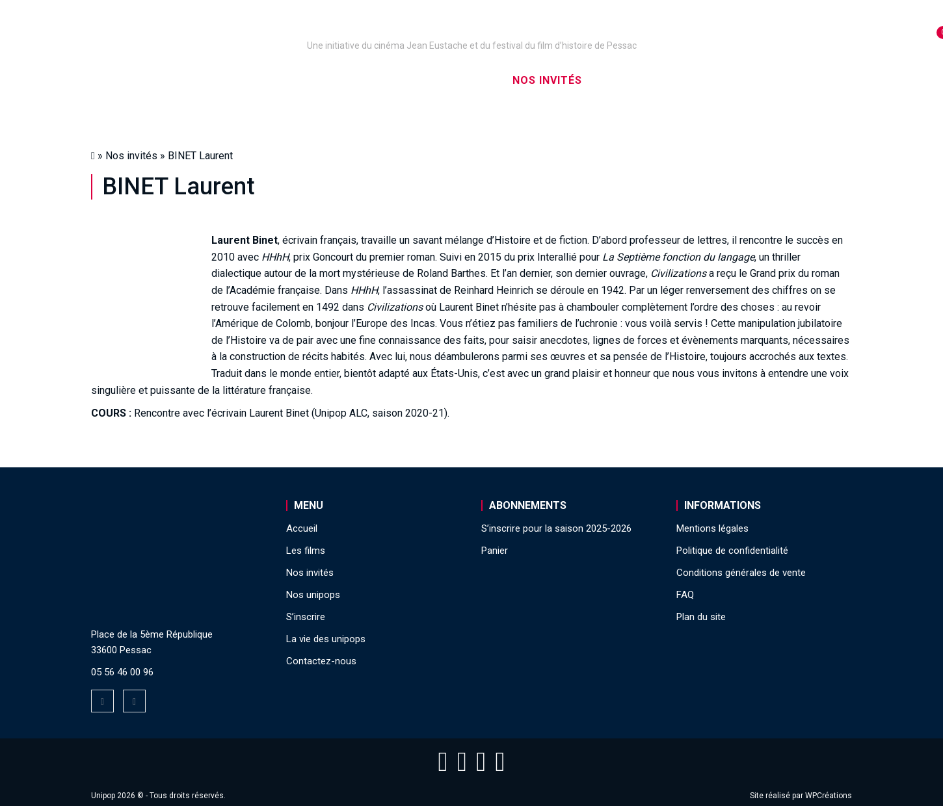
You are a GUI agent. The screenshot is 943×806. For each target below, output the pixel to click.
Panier (494, 550)
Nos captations (362, 80)
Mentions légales (712, 528)
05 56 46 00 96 (122, 672)
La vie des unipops (743, 80)
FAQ (685, 595)
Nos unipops (252, 80)
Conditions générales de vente (741, 572)
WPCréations (828, 795)
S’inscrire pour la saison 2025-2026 (556, 528)
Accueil (168, 80)
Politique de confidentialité (732, 550)
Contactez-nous (321, 661)
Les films (462, 80)
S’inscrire (634, 80)
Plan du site (701, 617)
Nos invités (547, 80)
